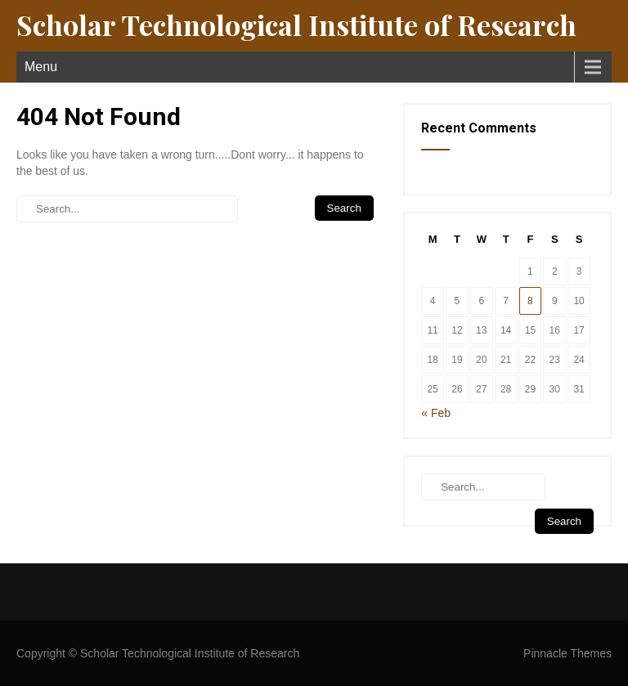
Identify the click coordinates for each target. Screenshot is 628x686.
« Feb (436, 412)
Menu (41, 67)
